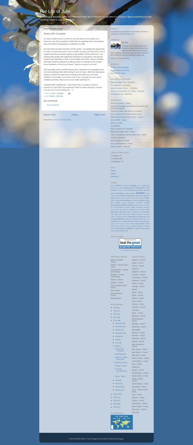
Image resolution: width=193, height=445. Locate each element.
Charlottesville (140, 188)
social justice (140, 224)
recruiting (114, 219)
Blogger (121, 439)
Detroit (113, 195)
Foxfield (141, 198)
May (117, 346)
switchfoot (146, 226)
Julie (126, 42)
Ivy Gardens (145, 205)
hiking (147, 200)
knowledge (139, 207)
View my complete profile (120, 58)
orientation (119, 216)
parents (124, 216)
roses (119, 221)
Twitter (113, 171)
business (113, 188)
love (136, 209)
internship (59, 96)
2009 (115, 394)
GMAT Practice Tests (126, 250)
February (118, 387)
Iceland (118, 203)
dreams (117, 195)
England (136, 195)
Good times (119, 200)
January (118, 390)
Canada (126, 188)
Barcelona (126, 185)
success (127, 226)
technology (114, 228)
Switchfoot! (115, 177)
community (131, 190)
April (117, 380)
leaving (113, 209)
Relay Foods (137, 219)
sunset (133, 226)
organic (113, 216)
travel (130, 228)
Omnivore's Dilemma (143, 214)
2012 (115, 314)
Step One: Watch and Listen (121, 358)
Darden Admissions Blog (120, 70)
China (147, 188)
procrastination (141, 217)
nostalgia (133, 214)
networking (145, 212)
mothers (129, 212)
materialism (142, 209)
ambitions (118, 185)
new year (114, 214)
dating (147, 193)
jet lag (113, 207)
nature (140, 212)
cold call (124, 190)
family (113, 198)
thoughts (120, 228)
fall (148, 196)
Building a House (121, 362)
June (117, 343)
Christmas (114, 190)
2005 (115, 407)
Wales (117, 231)
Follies (133, 198)
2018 (115, 307)
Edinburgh (123, 196)
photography (131, 217)
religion (144, 219)
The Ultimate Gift (117, 94)
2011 (115, 317)
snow (132, 224)
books (139, 185)
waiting (113, 231)
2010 (115, 320)
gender (113, 200)
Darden (52, 96)
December (119, 323)
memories (122, 212)
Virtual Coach (144, 228)
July (117, 339)
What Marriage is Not (118, 82)
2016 (115, 311)
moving (134, 212)
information (139, 202)
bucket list (145, 185)
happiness (141, 200)
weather (121, 231)
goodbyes (127, 200)
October (118, 330)
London (132, 209)
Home (75, 114)
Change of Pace (121, 366)
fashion (118, 198)
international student (118, 205)
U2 (134, 228)
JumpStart (127, 207)
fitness (128, 198)
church (120, 190)
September (119, 333)
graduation (134, 200)
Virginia (137, 228)
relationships (129, 219)
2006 (115, 404)
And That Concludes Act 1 (121, 371)
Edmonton (130, 196)
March (117, 383)
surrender (139, 226)
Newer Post (50, 114)
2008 (115, 397)
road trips (114, 221)
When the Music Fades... (120, 88)
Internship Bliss (120, 354)
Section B (122, 223)
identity (124, 202)
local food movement (122, 209)
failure (141, 195)
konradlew (104, 439)
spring (117, 226)
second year (114, 223)
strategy (122, 226)
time (125, 228)
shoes (128, 223)
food (137, 198)
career (132, 188)
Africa (112, 185)
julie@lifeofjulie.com (127, 34)
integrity (147, 203)
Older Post (99, 114)
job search (119, 207)
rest (148, 219)
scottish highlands (144, 221)
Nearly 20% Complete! (119, 350)
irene (140, 205)
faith (145, 196)
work (126, 231)
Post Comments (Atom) (62, 120)
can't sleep (119, 188)
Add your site (135, 250)
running (124, 221)
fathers (123, 198)
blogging (133, 185)
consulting (139, 190)
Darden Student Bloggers (120, 67)
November (119, 326)
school (129, 221)
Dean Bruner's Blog (118, 73)
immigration (131, 202)
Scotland (135, 221)
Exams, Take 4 (120, 376)
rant (148, 217)
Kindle (133, 207)
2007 (115, 400)
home (112, 202)
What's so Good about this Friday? (123, 91)
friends (147, 198)
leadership (146, 207)
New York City (124, 214)
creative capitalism (130, 193)
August (118, 336)
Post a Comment (53, 105)
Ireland (136, 205)
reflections (121, 219)
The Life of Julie (55, 11)
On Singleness (116, 85)
